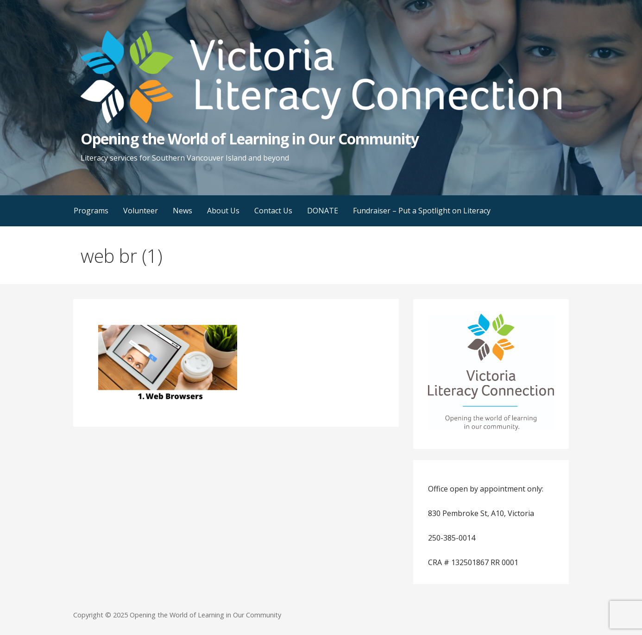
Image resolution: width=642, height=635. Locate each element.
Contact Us (273, 210)
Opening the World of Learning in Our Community (250, 139)
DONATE (322, 210)
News (182, 210)
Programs (91, 210)
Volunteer (140, 210)
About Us (223, 210)
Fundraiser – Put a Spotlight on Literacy (422, 210)
